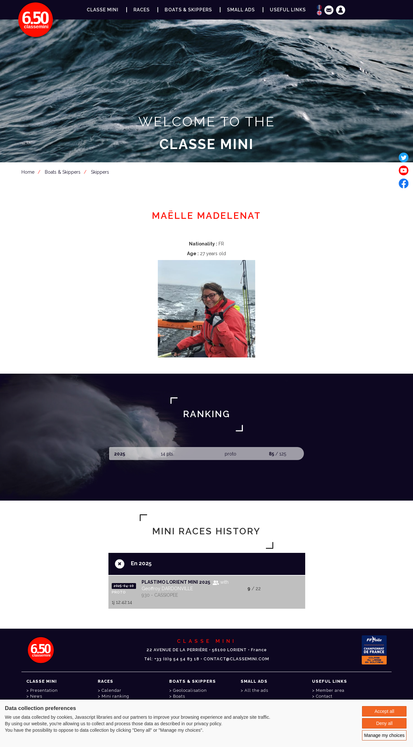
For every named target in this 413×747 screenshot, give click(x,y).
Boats (179, 696)
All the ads (256, 690)
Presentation (44, 690)
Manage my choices (384, 735)
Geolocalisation (190, 690)
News (36, 696)
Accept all (384, 711)
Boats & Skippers (188, 9)
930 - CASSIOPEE (160, 595)
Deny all (384, 723)
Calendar (111, 690)
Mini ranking (115, 696)
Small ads (241, 9)
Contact (324, 696)
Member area (208, 176)
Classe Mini (103, 9)
